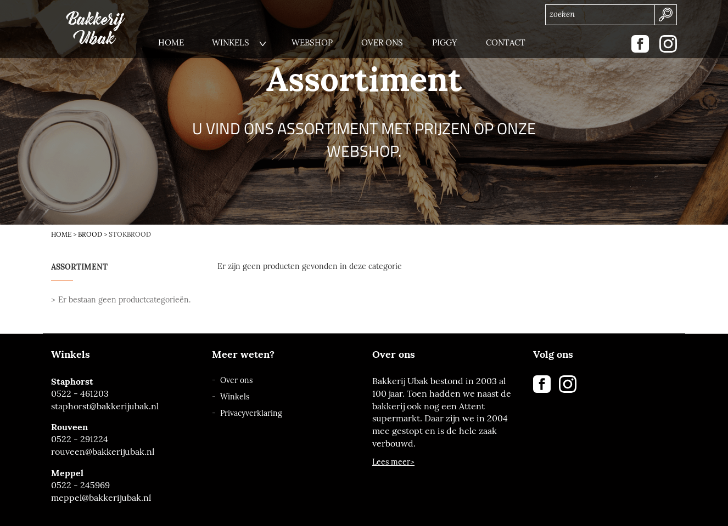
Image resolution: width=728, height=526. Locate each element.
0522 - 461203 (80, 393)
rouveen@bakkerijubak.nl (102, 452)
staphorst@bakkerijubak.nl (105, 406)
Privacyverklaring (251, 413)
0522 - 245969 (80, 485)
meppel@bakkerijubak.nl (101, 498)
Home (61, 234)
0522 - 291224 (79, 439)
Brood (90, 234)
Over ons (236, 380)
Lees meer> (393, 462)
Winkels (234, 397)
